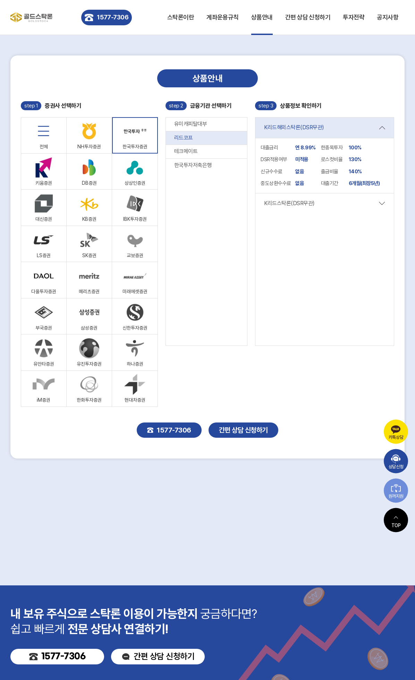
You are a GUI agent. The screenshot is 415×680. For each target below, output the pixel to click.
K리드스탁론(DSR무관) (289, 203)
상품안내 (262, 17)
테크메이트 (186, 151)
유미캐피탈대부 (190, 124)
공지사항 (387, 17)
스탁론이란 (180, 17)
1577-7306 (106, 17)
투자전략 (353, 17)
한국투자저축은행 (193, 165)
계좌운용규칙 (222, 17)
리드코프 (183, 137)
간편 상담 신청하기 (308, 17)
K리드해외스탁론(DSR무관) (294, 127)
